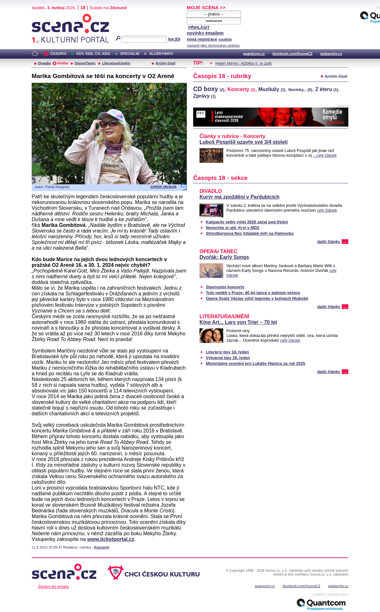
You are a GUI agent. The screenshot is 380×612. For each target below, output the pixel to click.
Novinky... (300, 90)
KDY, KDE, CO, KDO (93, 54)
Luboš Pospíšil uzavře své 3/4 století (244, 142)
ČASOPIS (58, 54)
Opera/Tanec (85, 63)
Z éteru (326, 89)
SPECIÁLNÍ (129, 54)
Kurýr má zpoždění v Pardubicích (240, 197)
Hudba (62, 63)
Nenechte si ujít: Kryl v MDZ (232, 227)
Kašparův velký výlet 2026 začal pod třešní (247, 222)
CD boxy (209, 88)
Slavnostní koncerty (225, 287)
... (345, 241)
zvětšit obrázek (163, 186)
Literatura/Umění (116, 63)
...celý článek (325, 155)
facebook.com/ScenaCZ (293, 54)
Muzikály (271, 89)
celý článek (327, 210)
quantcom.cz (254, 54)
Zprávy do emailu (53, 586)
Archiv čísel (165, 63)
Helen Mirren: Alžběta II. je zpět (243, 63)
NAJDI (174, 39)
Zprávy (204, 96)
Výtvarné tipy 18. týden (228, 357)
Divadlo (44, 63)
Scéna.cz (42, 16)
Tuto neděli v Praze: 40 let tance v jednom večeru (253, 292)
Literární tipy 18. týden (227, 352)
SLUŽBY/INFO (161, 54)
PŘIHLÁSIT (199, 27)
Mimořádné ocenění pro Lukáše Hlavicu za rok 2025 (255, 363)
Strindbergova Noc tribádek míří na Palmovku (250, 233)
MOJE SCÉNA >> (206, 7)
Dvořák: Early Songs (224, 257)
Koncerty (102, 547)
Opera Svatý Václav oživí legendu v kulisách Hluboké (257, 298)
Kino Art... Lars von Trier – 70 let (238, 322)
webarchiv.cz (331, 54)
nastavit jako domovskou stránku (213, 45)
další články (328, 241)
